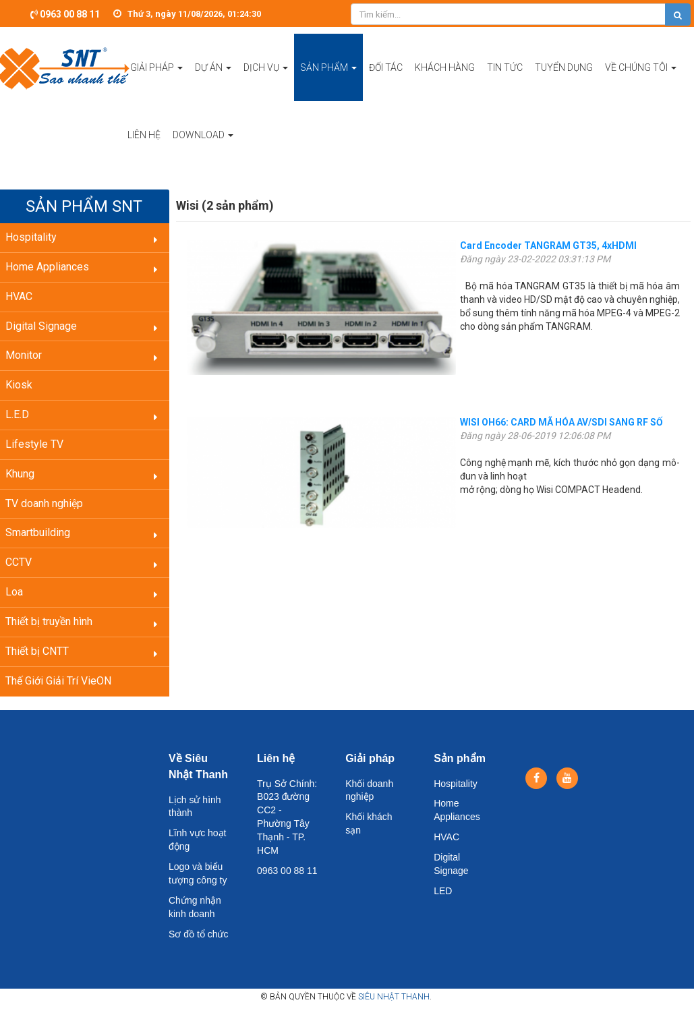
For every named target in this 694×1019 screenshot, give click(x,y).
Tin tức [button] (505, 67)
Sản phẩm (460, 758)
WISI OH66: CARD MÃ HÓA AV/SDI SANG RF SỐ (561, 422)
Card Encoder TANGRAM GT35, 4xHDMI (548, 245)
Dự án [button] (213, 81)
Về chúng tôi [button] (640, 81)
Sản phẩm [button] (328, 81)
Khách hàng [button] (445, 67)
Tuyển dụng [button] (564, 67)
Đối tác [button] (386, 67)
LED (443, 890)
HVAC (446, 837)
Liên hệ (276, 758)
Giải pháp (370, 758)
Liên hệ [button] (144, 134)
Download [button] (203, 149)
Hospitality (456, 783)
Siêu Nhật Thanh (394, 996)
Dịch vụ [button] (265, 81)
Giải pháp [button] (156, 81)
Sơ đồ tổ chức (198, 934)
